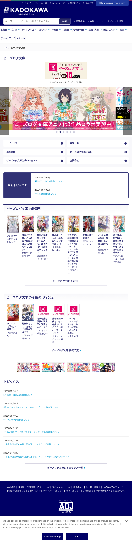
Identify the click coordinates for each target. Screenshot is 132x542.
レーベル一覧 (58, 3)
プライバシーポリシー (53, 495)
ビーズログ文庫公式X (81, 154)
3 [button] (64, 132)
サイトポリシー (73, 495)
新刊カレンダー (96, 21)
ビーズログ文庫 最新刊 (65, 285)
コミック (44, 29)
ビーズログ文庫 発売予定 (65, 354)
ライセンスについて (61, 491)
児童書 (67, 29)
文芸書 (5, 29)
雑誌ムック (110, 29)
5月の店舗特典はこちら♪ (46, 198)
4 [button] (67, 132)
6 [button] (74, 132)
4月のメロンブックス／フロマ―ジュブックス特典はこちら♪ (31, 436)
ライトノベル (29, 29)
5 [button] (71, 132)
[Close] (126, 522)
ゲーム (4, 38)
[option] (66, 108)
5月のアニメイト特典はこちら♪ (49, 185)
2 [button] (60, 132)
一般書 (56, 29)
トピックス (12, 144)
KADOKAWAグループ (113, 491)
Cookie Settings (52, 538)
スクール (20, 38)
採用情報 (31, 491)
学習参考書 (80, 29)
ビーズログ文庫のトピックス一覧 (65, 471)
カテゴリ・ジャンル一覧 (35, 3)
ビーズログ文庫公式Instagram (22, 164)
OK (77, 538)
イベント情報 (115, 21)
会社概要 (11, 491)
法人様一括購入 (93, 491)
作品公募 (89, 3)
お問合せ (75, 164)
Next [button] (127, 111)
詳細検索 (79, 21)
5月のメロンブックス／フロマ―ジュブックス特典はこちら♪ (31, 411)
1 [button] (57, 132)
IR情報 (21, 491)
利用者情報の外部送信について (110, 495)
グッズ (11, 38)
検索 (64, 21)
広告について (43, 491)
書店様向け (78, 491)
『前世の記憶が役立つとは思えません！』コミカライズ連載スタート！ (36, 461)
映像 (123, 29)
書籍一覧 (75, 144)
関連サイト (75, 3)
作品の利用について (16, 495)
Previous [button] (4, 111)
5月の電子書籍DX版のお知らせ (17, 399)
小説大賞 (11, 154)
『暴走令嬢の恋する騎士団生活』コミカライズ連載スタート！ (32, 448)
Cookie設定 (88, 495)
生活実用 (95, 29)
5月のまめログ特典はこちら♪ (16, 424)
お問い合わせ (34, 495)
